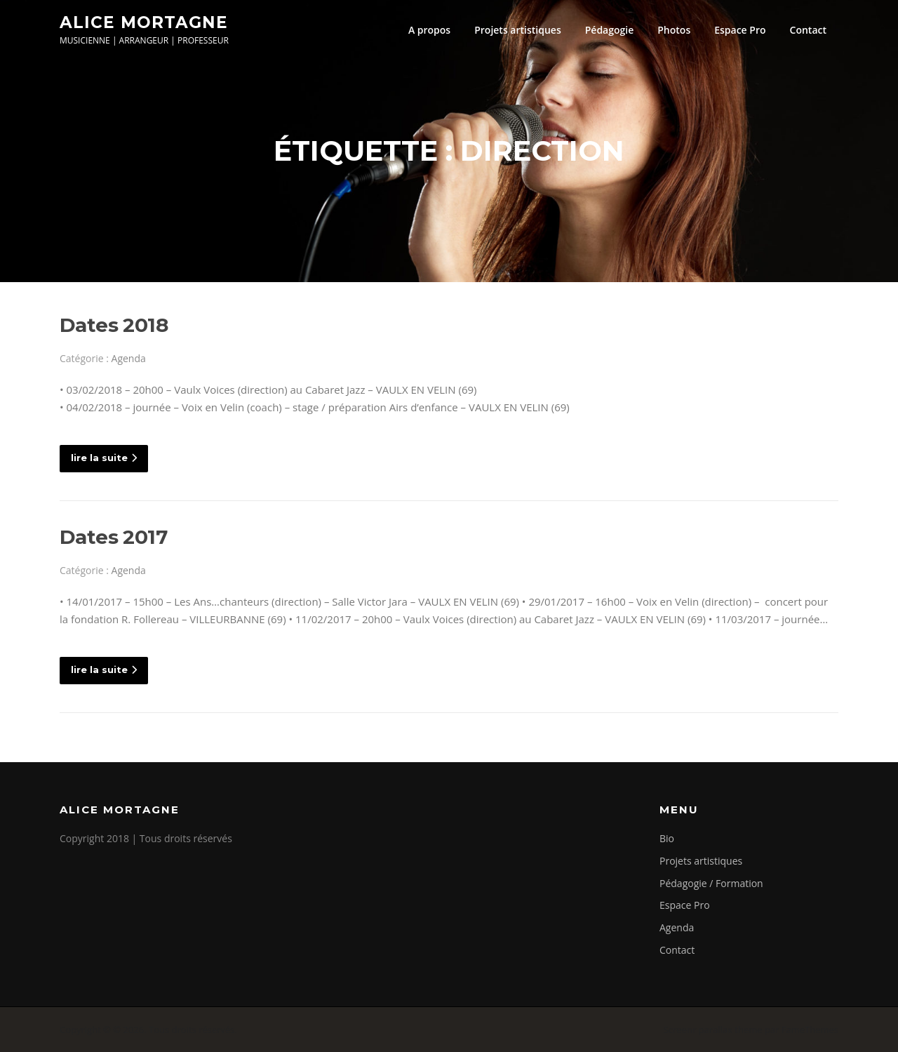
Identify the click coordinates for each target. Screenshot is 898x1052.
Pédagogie (609, 29)
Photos (673, 29)
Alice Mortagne (144, 22)
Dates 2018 (114, 325)
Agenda (129, 358)
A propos (429, 29)
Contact (808, 29)
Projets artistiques (517, 29)
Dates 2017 (113, 537)
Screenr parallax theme (713, 1029)
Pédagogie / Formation (711, 883)
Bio (666, 838)
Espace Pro (739, 29)
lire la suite (104, 457)
